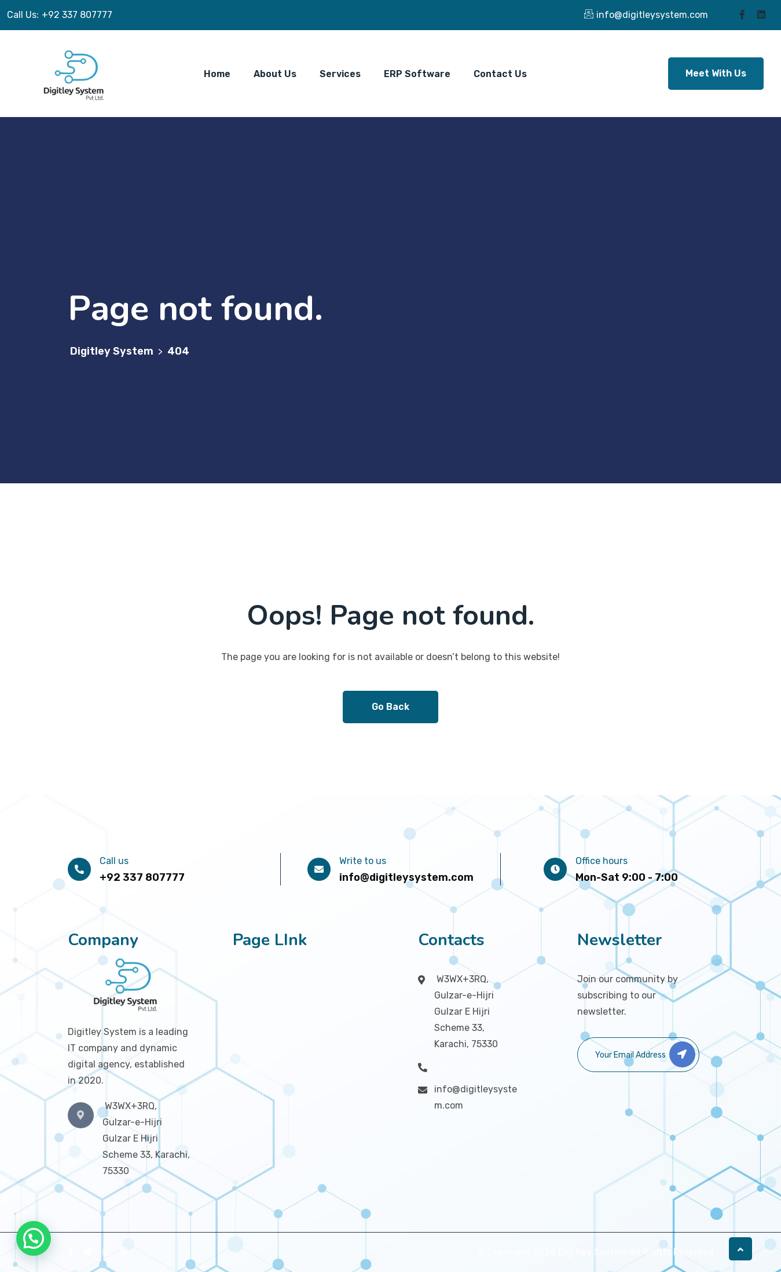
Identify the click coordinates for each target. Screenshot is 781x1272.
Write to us (362, 860)
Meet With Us (715, 73)
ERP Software (417, 73)
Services (340, 73)
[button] (33, 1238)
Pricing (260, 1069)
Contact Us (500, 73)
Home (217, 73)
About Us (275, 73)
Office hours (601, 860)
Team (257, 1046)
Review (261, 1092)
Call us (114, 860)
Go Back (390, 706)
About (258, 1024)
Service (261, 1001)
